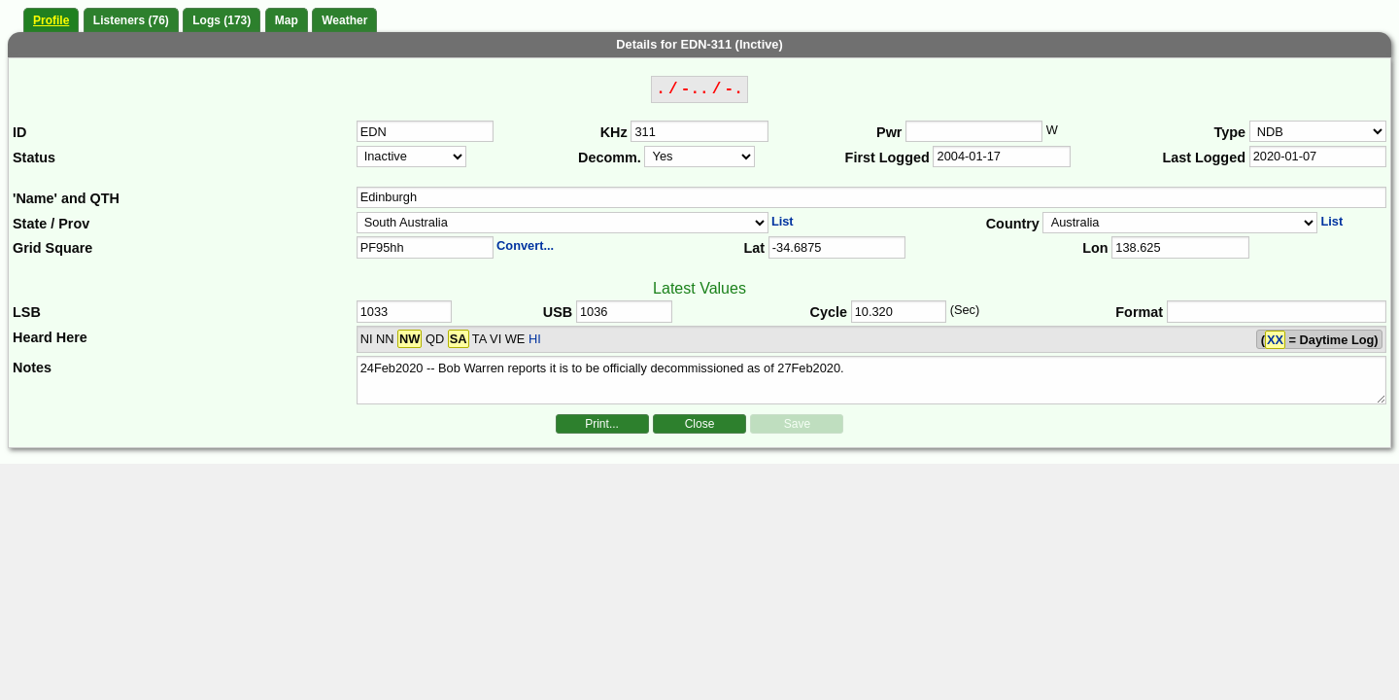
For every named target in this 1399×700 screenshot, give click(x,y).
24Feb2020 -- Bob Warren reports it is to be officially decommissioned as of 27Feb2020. (872, 380)
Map (286, 20)
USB (557, 312)
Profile (51, 20)
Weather (344, 20)
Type (1229, 132)
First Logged (887, 157)
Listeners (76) (131, 20)
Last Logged (1203, 157)
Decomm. (609, 157)
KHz (614, 132)
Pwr (889, 132)
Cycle (828, 312)
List (782, 221)
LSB (27, 312)
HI (535, 339)
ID (19, 132)
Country (1013, 223)
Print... (602, 424)
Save (797, 424)
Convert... (525, 245)
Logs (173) (221, 20)
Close (700, 424)
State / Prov (51, 223)
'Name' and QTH (66, 198)
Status (34, 157)
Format (1139, 312)
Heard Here (50, 337)
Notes (32, 367)
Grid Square (52, 248)
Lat (754, 248)
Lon (1095, 248)
